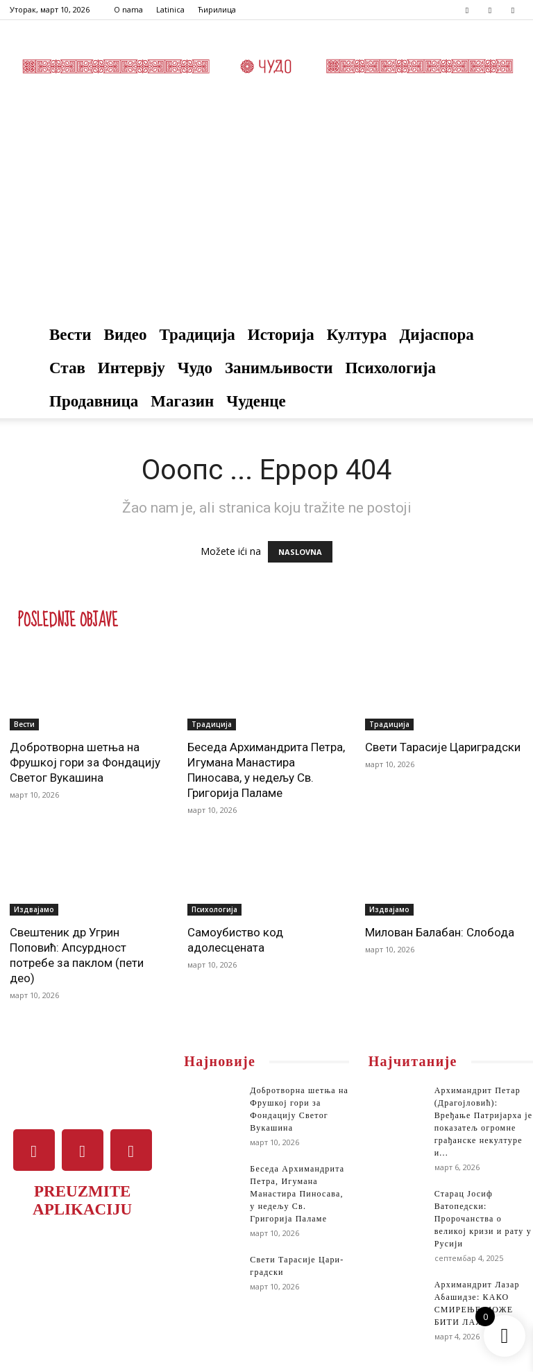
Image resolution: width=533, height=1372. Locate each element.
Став (67, 368)
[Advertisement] (266, 214)
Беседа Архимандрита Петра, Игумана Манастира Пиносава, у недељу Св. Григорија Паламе (297, 1194)
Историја (281, 334)
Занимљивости (279, 368)
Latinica (170, 9)
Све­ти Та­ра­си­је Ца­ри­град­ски (443, 747)
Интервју (131, 368)
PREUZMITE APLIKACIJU (82, 1200)
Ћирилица (217, 9)
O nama (128, 9)
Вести (70, 334)
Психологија (390, 368)
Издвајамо (34, 909)
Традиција (197, 334)
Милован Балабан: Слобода (439, 932)
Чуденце (256, 401)
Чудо (195, 368)
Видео (125, 334)
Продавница (93, 401)
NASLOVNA (300, 552)
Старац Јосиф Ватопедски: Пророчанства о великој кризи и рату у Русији (483, 1219)
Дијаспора (436, 334)
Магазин (182, 401)
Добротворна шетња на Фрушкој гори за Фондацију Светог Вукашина (85, 762)
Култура (357, 334)
